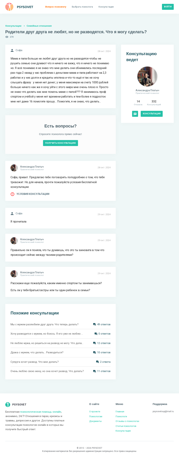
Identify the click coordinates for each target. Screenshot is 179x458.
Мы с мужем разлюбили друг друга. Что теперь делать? (45, 324)
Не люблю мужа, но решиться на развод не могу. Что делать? (47, 343)
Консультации (13, 26)
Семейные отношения (39, 26)
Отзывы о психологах (127, 421)
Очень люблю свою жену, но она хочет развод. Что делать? (47, 371)
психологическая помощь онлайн (40, 411)
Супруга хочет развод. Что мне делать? (35, 361)
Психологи (121, 416)
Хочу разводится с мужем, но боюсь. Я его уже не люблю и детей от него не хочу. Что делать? (47, 333)
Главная (120, 411)
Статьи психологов (126, 426)
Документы (95, 421)
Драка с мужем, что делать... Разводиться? (37, 352)
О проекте (94, 411)
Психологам (95, 416)
